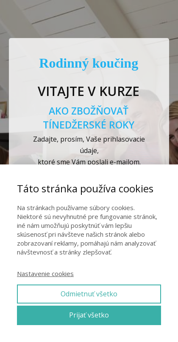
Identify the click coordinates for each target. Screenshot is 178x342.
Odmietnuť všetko (89, 293)
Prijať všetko (89, 315)
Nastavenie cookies (45, 273)
